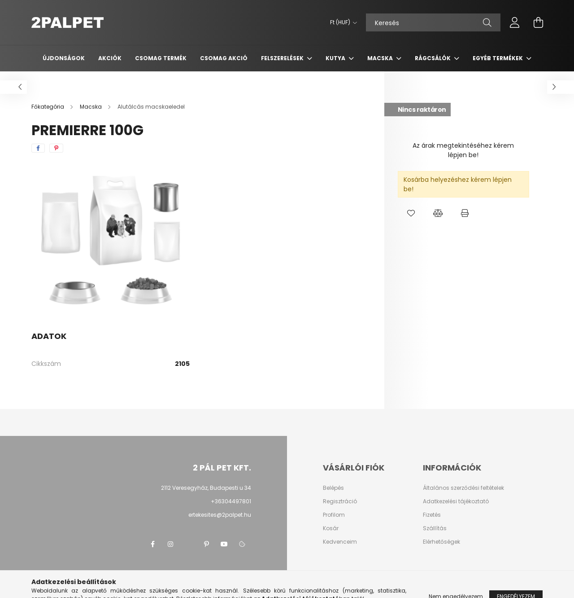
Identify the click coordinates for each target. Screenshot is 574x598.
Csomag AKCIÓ (224, 58)
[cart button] (538, 22)
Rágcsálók (433, 58)
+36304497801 (231, 501)
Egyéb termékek (498, 58)
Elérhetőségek (441, 542)
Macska (380, 58)
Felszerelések (283, 58)
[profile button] (515, 22)
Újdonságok (64, 58)
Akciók (110, 58)
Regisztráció (340, 501)
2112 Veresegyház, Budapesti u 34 (206, 488)
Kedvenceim (340, 542)
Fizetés (432, 515)
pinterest (206, 544)
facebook (152, 544)
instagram (170, 544)
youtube (224, 544)
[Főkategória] (48, 106)
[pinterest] (56, 148)
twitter (188, 544)
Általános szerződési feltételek (463, 488)
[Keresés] (433, 22)
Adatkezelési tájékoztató (456, 501)
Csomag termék (161, 58)
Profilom (334, 515)
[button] (411, 213)
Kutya (336, 58)
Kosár (331, 528)
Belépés (333, 488)
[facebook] (38, 148)
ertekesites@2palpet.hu (219, 515)
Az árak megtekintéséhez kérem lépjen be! (463, 150)
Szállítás (435, 528)
